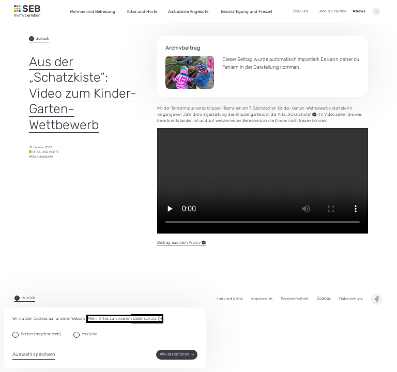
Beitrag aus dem (181, 242)
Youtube (89, 334)
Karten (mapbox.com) (41, 334)
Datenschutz (351, 299)
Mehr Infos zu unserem (125, 318)
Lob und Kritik (230, 299)
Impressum (261, 299)
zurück (39, 38)
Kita (297, 114)
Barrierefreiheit (295, 299)
